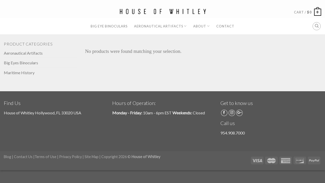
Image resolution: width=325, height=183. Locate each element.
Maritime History (19, 72)
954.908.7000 (232, 132)
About (201, 26)
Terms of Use (45, 157)
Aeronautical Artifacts (160, 26)
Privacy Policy (70, 157)
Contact (225, 26)
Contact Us (23, 157)
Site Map (92, 157)
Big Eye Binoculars (109, 26)
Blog (7, 157)
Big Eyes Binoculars (21, 62)
